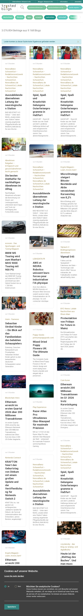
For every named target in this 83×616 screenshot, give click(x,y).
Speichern (12, 607)
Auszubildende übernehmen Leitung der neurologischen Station (13, 102)
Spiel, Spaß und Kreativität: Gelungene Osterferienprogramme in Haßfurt (41, 105)
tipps (29, 17)
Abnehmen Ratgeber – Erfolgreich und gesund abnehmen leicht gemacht (13, 166)
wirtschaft (62, 17)
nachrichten (50, 17)
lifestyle (20, 17)
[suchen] (22, 7)
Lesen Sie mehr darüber (14, 576)
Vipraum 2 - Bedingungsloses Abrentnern (68, 250)
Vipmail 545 (67, 256)
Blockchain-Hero (12, 398)
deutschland (7, 17)
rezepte (38, 17)
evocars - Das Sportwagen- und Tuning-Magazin (12, 246)
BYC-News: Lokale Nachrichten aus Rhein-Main (68, 311)
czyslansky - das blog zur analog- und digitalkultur (69, 547)
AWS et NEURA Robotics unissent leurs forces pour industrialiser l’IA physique (41, 272)
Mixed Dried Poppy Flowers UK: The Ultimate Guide (40, 348)
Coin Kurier (65, 380)
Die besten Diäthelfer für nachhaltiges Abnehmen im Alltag (13, 182)
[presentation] (80, 17)
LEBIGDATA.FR (39, 259)
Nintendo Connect (13, 458)
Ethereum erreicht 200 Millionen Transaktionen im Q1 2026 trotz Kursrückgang (69, 394)
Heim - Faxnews (12, 319)
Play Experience (39, 407)
